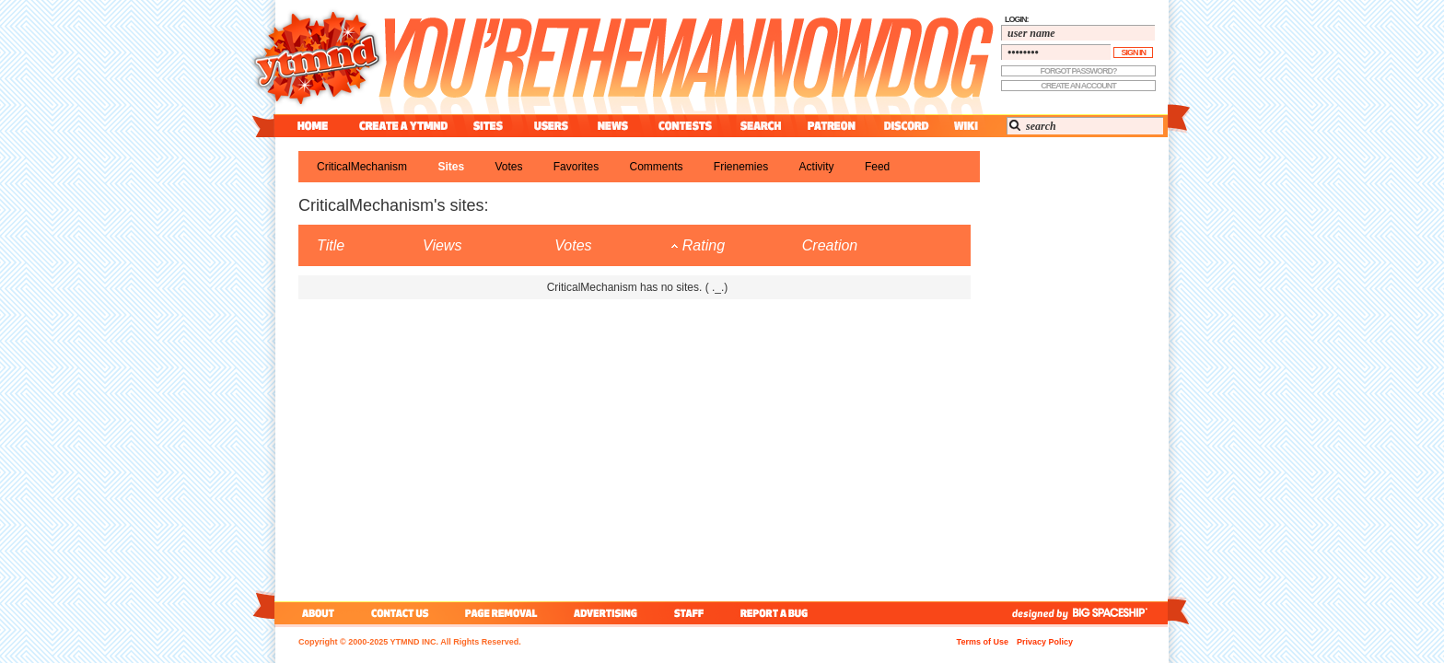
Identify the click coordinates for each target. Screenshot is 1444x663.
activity (816, 166)
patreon (831, 125)
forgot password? (1079, 71)
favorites (576, 166)
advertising (605, 612)
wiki (965, 125)
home (312, 125)
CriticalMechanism (362, 166)
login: (1017, 19)
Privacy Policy (1045, 641)
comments (655, 166)
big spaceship (1119, 612)
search (761, 125)
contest (685, 125)
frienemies (741, 166)
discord (904, 125)
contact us (400, 612)
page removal (500, 612)
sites (487, 125)
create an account (1078, 85)
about (315, 612)
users (551, 125)
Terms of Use (982, 641)
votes (508, 166)
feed (877, 166)
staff (691, 612)
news (613, 125)
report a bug (778, 612)
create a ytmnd (403, 125)
